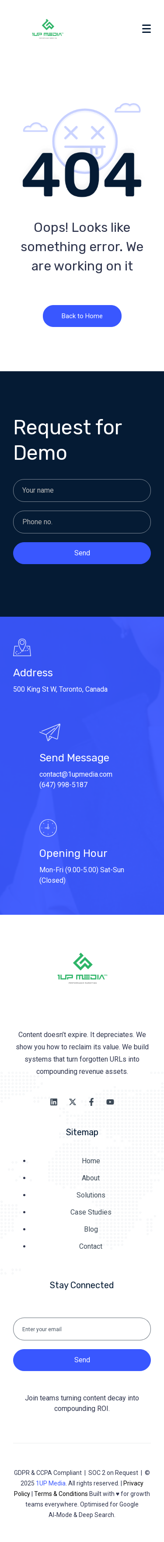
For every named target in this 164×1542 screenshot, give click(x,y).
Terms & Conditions (61, 1493)
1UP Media (51, 1483)
